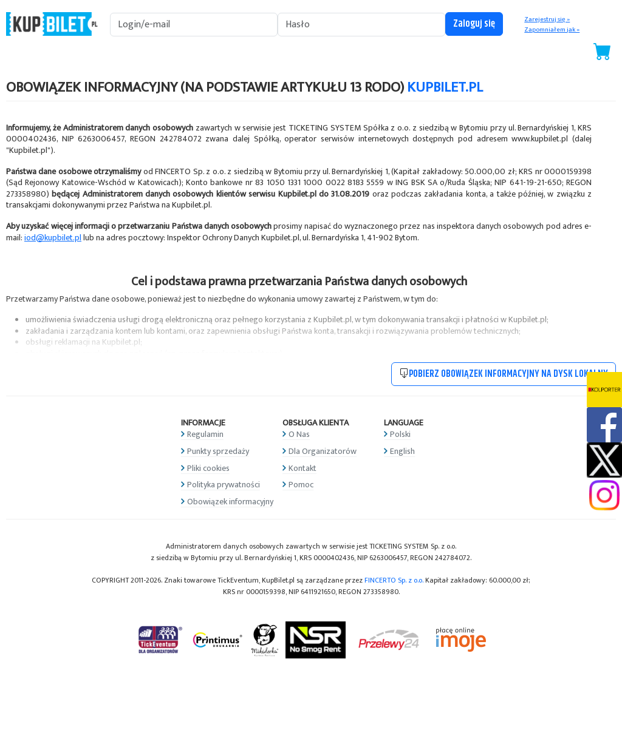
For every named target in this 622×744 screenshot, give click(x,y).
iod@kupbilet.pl (52, 238)
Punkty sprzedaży (218, 451)
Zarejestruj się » (547, 19)
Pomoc (301, 485)
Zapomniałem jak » (551, 29)
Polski (400, 434)
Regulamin (205, 434)
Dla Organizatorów (323, 451)
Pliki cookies (208, 468)
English (402, 451)
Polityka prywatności (223, 485)
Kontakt (302, 468)
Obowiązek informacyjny (230, 502)
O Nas (299, 434)
